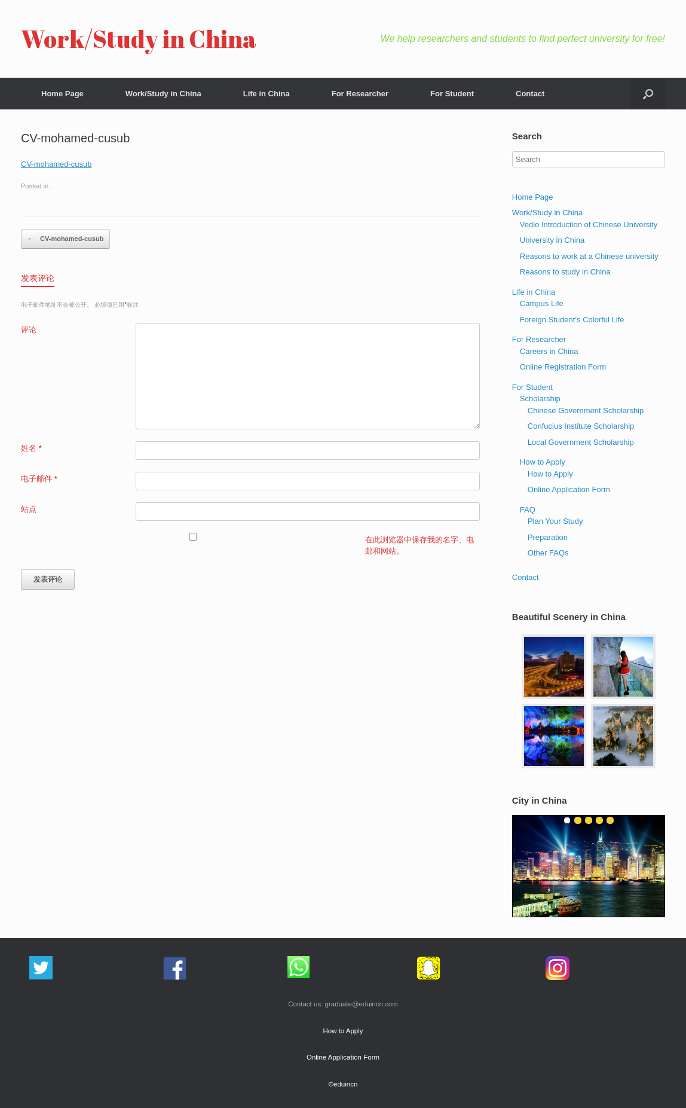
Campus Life (542, 303)
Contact (530, 93)
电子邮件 (39, 478)
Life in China (266, 93)
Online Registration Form (563, 366)
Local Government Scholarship (581, 442)
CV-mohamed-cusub (56, 164)
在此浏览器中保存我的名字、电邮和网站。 (419, 545)
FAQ (527, 509)
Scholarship (540, 398)
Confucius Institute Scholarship (581, 426)
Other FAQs (548, 552)
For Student (452, 93)
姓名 (31, 448)
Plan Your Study (555, 521)
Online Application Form (569, 489)
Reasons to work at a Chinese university (589, 256)
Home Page (62, 93)
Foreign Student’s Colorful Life (572, 319)
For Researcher (360, 93)
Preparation (548, 537)
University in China (552, 240)
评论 (28, 329)
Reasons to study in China (565, 271)
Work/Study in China (163, 93)
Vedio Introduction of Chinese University (589, 224)
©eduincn (343, 1084)
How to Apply (542, 461)
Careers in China (549, 351)
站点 (28, 509)
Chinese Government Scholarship (586, 410)
